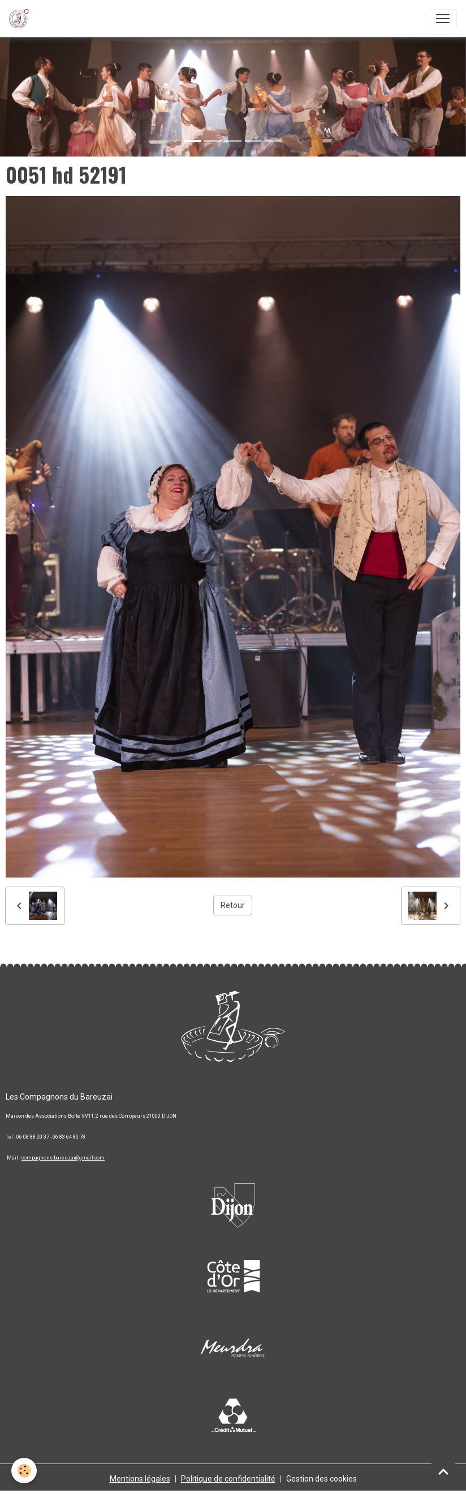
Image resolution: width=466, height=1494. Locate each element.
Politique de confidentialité (228, 1478)
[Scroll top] (443, 1471)
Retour (233, 905)
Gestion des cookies (321, 1478)
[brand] (21, 18)
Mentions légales (140, 1478)
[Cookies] (24, 1470)
